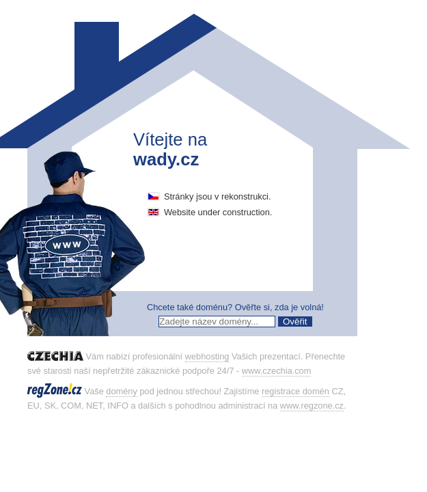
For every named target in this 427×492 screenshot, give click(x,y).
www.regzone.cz (312, 405)
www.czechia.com (277, 371)
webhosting (207, 356)
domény (121, 391)
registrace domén (295, 391)
